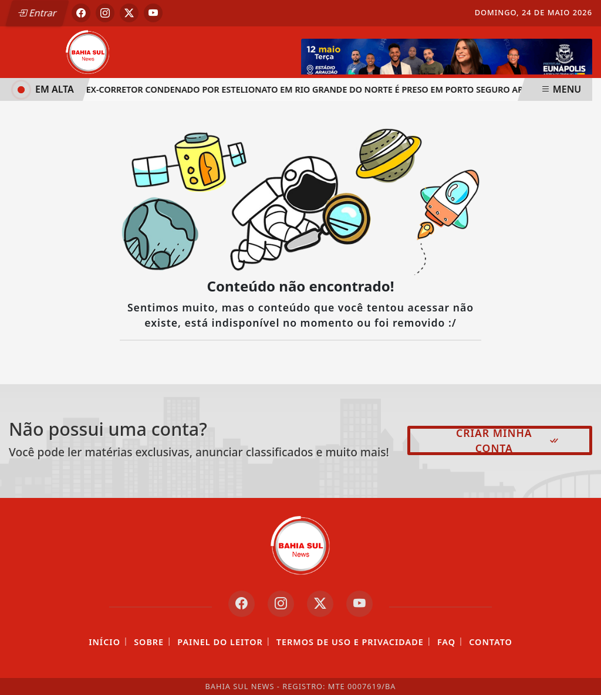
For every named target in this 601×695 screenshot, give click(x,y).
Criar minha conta (508, 440)
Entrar (37, 12)
